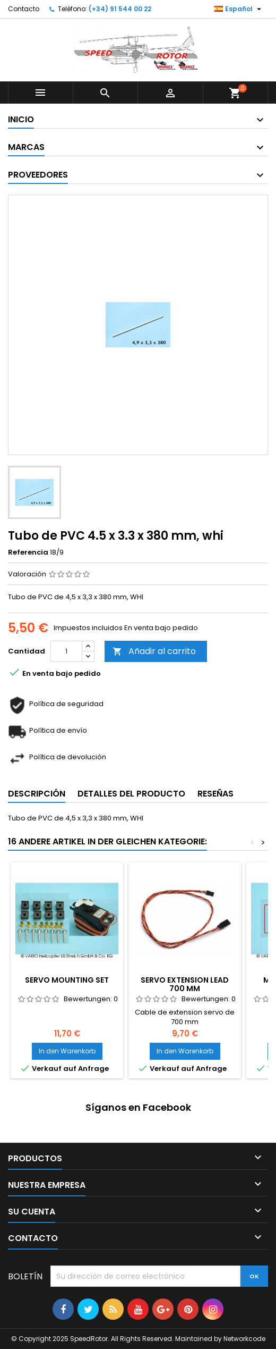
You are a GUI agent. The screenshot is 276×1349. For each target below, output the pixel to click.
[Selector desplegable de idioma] (239, 9)
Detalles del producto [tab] (131, 793)
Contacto (23, 8)
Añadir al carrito (154, 651)
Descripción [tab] (36, 793)
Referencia (28, 552)
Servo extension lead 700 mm (185, 984)
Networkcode (244, 1338)
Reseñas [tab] (215, 793)
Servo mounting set (67, 980)
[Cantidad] (66, 651)
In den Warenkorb (67, 1050)
